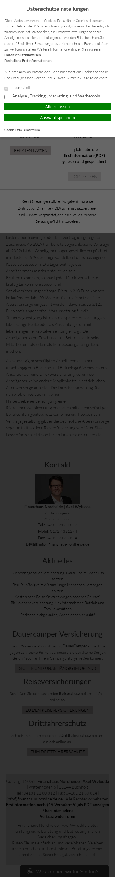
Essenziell (17, 88)
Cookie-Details (14, 130)
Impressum (32, 130)
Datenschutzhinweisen (22, 55)
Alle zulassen (57, 106)
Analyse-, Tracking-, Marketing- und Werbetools (52, 96)
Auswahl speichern (57, 117)
